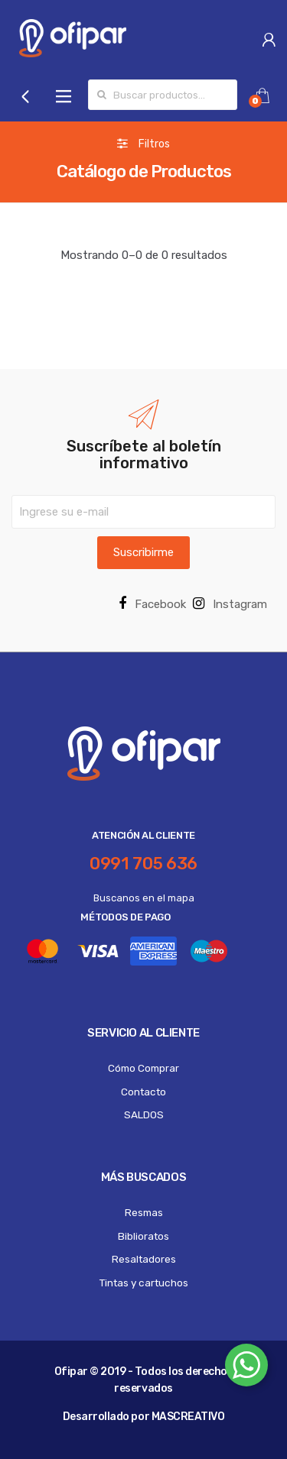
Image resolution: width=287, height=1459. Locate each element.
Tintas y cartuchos (143, 1282)
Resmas (144, 1212)
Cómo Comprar (143, 1068)
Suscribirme (143, 552)
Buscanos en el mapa (143, 898)
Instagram (230, 604)
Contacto (143, 1091)
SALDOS (144, 1114)
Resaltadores (144, 1259)
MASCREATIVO (188, 1416)
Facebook (152, 604)
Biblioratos (143, 1236)
